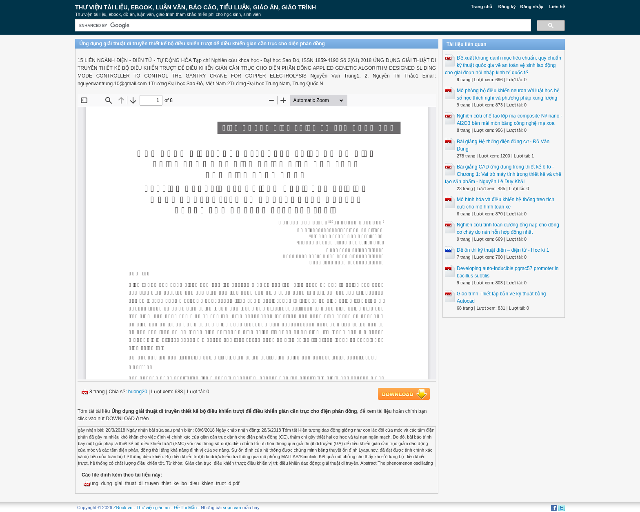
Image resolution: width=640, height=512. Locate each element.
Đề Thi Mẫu (185, 507)
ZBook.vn (122, 507)
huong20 (137, 392)
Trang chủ (482, 6)
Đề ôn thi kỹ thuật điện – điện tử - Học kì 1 (503, 250)
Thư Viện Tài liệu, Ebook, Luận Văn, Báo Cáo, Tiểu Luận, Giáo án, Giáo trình (195, 7)
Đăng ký (507, 6)
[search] (302, 25)
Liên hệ (557, 6)
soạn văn (232, 507)
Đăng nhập (532, 6)
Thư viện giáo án (153, 507)
